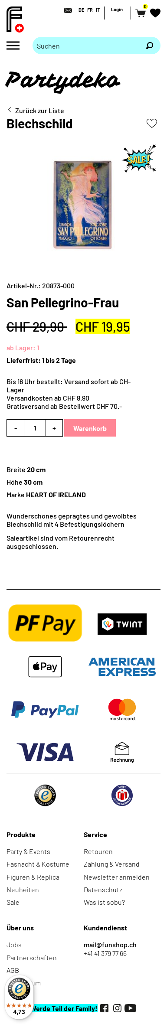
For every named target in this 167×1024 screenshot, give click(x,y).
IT (98, 10)
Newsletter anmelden (117, 877)
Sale (13, 902)
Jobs (14, 944)
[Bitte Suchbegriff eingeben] (86, 45)
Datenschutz (103, 889)
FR (90, 10)
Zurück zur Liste (39, 110)
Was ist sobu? (104, 902)
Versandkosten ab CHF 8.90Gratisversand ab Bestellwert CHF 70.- (64, 402)
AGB (13, 970)
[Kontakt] (65, 10)
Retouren (98, 851)
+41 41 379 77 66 (105, 953)
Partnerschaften (32, 957)
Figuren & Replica (33, 877)
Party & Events (28, 851)
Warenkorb (90, 428)
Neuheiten (23, 889)
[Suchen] (149, 45)
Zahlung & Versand (112, 864)
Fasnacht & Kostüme (38, 864)
